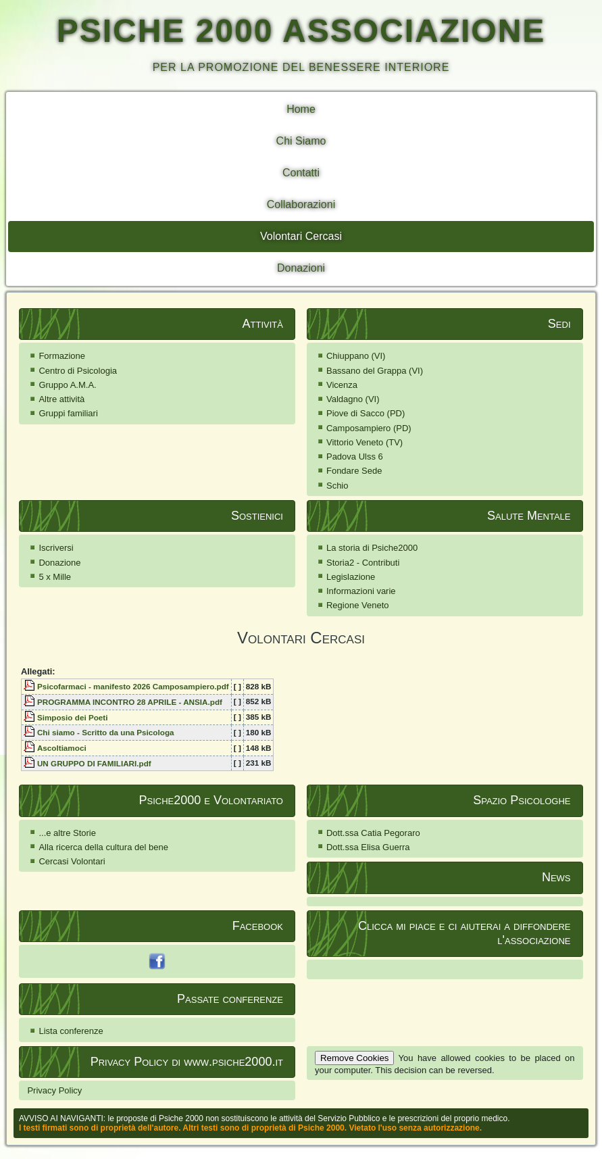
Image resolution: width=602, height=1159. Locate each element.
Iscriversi (56, 548)
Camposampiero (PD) (368, 428)
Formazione (62, 356)
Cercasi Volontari (72, 861)
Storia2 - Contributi (362, 563)
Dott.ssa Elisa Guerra (368, 847)
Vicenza (341, 385)
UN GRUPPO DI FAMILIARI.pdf (94, 763)
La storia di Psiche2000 (372, 548)
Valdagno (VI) (353, 399)
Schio (337, 485)
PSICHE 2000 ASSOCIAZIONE (301, 31)
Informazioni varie (361, 591)
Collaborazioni (301, 204)
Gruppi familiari (68, 413)
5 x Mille (55, 577)
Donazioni (301, 268)
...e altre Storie (67, 833)
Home (301, 109)
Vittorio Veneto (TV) (364, 442)
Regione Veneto (357, 605)
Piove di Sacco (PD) (365, 413)
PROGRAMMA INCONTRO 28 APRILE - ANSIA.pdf (129, 701)
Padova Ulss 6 (354, 456)
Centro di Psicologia (78, 371)
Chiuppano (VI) (355, 356)
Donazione (59, 563)
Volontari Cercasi (301, 236)
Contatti (301, 172)
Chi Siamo (301, 141)
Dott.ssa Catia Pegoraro (373, 833)
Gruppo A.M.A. (67, 385)
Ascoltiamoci (61, 747)
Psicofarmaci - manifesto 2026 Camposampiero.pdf (133, 686)
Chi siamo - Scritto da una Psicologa (105, 732)
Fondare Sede (354, 471)
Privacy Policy (54, 1090)
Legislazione (350, 577)
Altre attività (61, 399)
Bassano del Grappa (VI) (374, 371)
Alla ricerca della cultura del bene (103, 847)
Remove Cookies (354, 1058)
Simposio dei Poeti (72, 717)
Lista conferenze (71, 1031)
